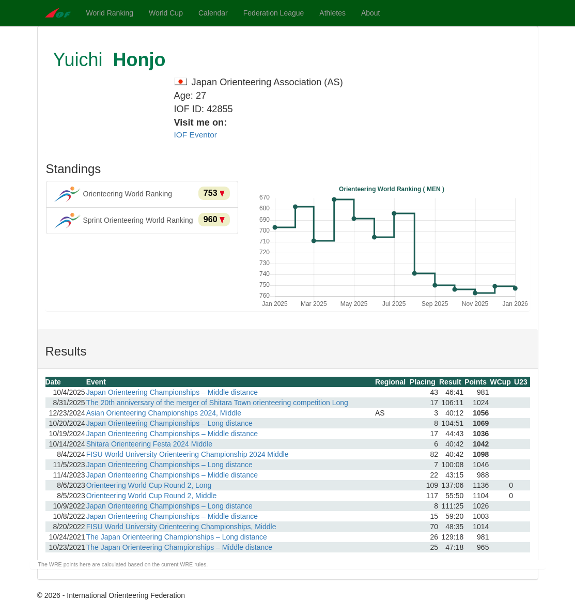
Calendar (213, 13)
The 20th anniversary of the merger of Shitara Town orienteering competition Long (217, 402)
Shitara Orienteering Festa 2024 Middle (149, 444)
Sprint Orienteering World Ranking (142, 220)
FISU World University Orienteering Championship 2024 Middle (187, 454)
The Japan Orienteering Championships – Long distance (176, 537)
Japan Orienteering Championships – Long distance (169, 423)
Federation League (273, 13)
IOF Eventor (195, 134)
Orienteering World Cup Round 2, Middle (151, 495)
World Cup (166, 13)
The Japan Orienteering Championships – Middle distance (179, 547)
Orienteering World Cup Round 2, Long (149, 485)
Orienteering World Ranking (142, 194)
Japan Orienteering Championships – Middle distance (172, 392)
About (370, 13)
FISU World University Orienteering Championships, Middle (181, 526)
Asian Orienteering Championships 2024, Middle (163, 413)
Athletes (332, 13)
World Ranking (110, 13)
